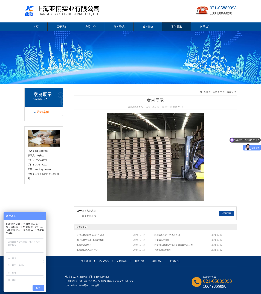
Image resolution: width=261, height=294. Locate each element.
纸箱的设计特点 (84, 245)
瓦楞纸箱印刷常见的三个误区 (90, 235)
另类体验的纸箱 (161, 240)
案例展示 (176, 26)
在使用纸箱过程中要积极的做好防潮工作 (173, 245)
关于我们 (62, 26)
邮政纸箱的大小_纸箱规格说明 (91, 240)
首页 (36, 26)
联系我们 (205, 26)
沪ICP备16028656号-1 (77, 285)
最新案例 (43, 112)
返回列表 (226, 213)
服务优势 (148, 26)
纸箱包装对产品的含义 (87, 250)
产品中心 (90, 26)
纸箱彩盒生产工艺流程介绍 (167, 235)
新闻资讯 (119, 26)
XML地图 (94, 285)
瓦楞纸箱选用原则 (162, 250)
